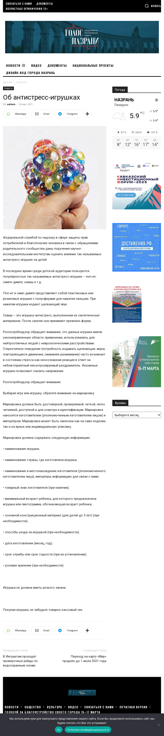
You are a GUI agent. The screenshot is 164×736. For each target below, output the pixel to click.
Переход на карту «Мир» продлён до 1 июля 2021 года (84, 659)
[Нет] (159, 725)
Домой (7, 82)
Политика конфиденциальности (88, 729)
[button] (153, 6)
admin (11, 104)
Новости (8, 88)
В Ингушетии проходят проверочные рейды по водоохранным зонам (20, 661)
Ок (58, 729)
